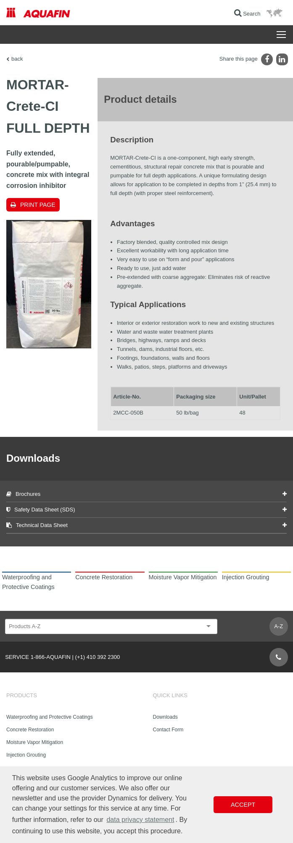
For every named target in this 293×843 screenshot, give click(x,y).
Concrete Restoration (30, 730)
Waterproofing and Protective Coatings (49, 717)
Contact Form (168, 730)
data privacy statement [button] (140, 819)
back (17, 59)
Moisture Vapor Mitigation (34, 742)
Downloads (165, 717)
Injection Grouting (26, 755)
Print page (37, 204)
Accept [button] (243, 804)
